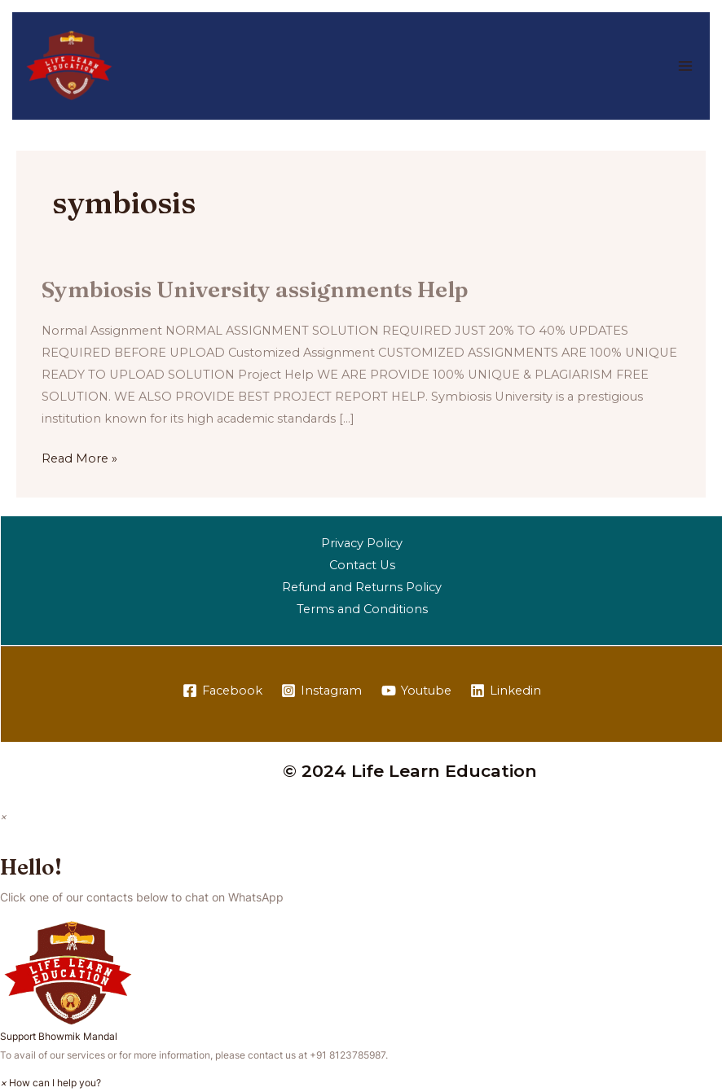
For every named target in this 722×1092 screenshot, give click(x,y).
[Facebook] (222, 691)
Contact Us (362, 565)
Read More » (79, 457)
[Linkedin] (506, 691)
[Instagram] (321, 691)
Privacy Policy (362, 543)
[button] (361, 982)
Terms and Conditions (362, 609)
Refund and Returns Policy (362, 587)
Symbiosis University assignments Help (255, 289)
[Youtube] (416, 691)
